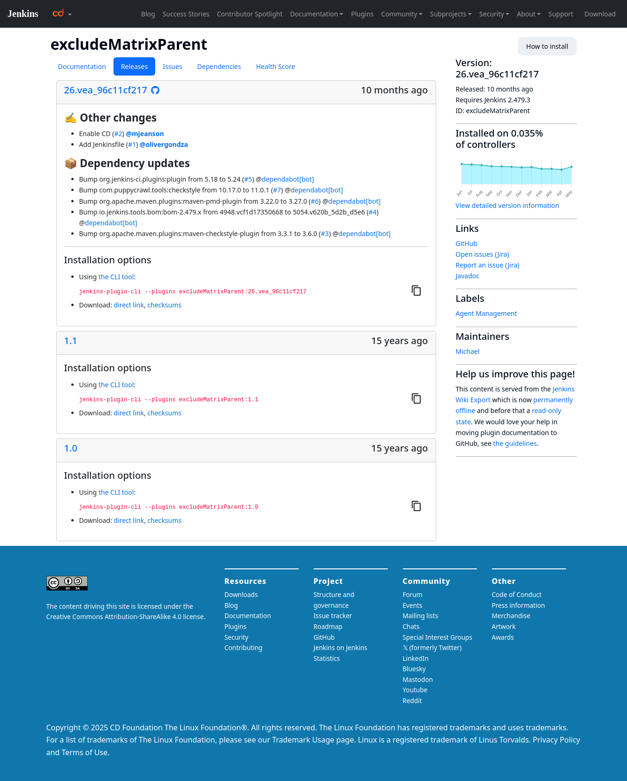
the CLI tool (116, 276)
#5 (248, 179)
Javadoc (467, 275)
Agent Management (486, 313)
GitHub (467, 243)
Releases (134, 66)
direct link (129, 304)
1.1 (70, 340)
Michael (468, 351)
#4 (373, 211)
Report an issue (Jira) (488, 264)
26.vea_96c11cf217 (105, 90)
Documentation (82, 66)
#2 (118, 133)
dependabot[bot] (288, 179)
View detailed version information (507, 205)
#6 (315, 201)
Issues (172, 66)
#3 (325, 233)
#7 (277, 189)
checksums (164, 304)
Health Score (275, 66)
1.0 (70, 448)
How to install (547, 46)
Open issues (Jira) (482, 254)
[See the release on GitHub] (155, 90)
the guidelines (515, 443)
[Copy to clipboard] (416, 290)
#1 (132, 144)
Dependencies (219, 66)
